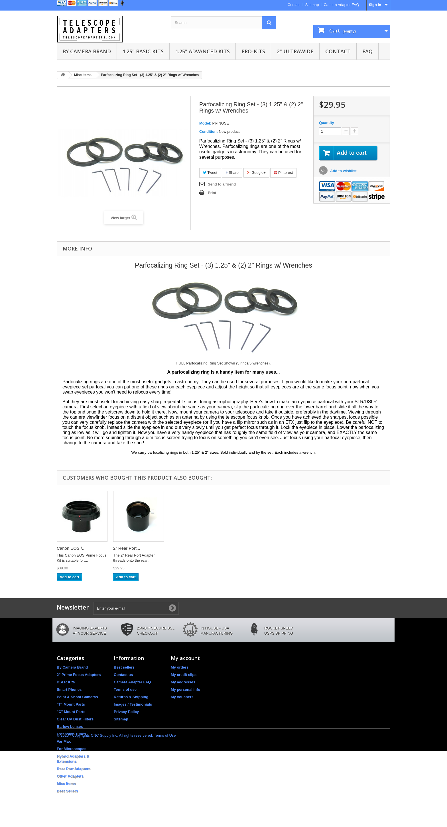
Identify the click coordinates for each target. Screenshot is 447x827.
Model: (205, 123)
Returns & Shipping (131, 697)
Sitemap (312, 4)
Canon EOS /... (71, 548)
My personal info (185, 689)
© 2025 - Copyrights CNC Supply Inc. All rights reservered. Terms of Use (116, 811)
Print (212, 193)
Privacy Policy (126, 712)
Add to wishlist (343, 171)
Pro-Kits (253, 51)
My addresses (183, 682)
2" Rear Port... (126, 548)
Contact (294, 4)
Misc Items (66, 783)
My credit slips (183, 675)
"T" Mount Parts (71, 704)
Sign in (375, 5)
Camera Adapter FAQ (341, 4)
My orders (179, 667)
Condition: (208, 131)
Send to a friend (222, 184)
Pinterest (283, 172)
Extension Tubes (71, 734)
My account (185, 658)
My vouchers (182, 697)
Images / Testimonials (133, 704)
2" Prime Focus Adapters (79, 675)
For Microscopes (71, 749)
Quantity (326, 123)
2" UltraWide (295, 51)
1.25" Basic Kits (143, 51)
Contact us (123, 675)
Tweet (210, 172)
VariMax (64, 741)
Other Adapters (70, 776)
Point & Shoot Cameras (77, 697)
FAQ (367, 51)
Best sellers (124, 667)
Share (232, 172)
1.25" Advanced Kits (202, 51)
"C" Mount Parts (71, 712)
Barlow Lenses (70, 726)
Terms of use (125, 689)
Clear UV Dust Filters (75, 719)
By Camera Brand (86, 51)
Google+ (256, 172)
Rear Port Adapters (73, 769)
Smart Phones (69, 689)
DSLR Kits (66, 682)
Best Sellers (67, 791)
